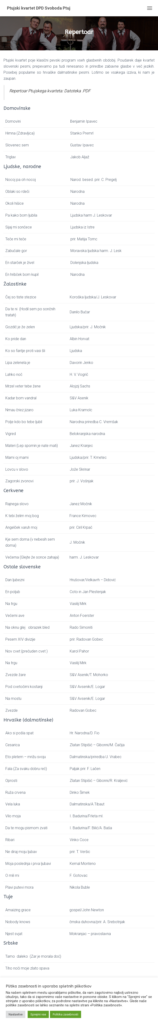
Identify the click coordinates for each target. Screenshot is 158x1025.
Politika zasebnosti (65, 1014)
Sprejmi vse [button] (38, 1014)
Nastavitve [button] (16, 1014)
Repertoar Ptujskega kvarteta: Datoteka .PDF (49, 90)
